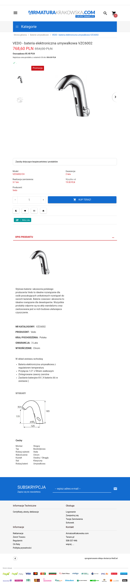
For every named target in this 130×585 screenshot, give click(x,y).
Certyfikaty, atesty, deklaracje (26, 512)
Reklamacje (18, 533)
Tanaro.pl (70, 537)
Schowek (70, 523)
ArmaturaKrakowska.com (77, 533)
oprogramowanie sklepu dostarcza (98, 558)
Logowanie (71, 512)
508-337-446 (71, 540)
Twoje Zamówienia (74, 519)
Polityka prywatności (22, 548)
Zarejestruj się (72, 515)
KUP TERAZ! (82, 199)
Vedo (15, 190)
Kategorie (26, 27)
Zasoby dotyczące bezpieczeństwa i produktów (37, 162)
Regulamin (18, 540)
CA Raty (16, 544)
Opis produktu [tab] (24, 237)
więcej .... (70, 544)
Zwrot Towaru (19, 537)
